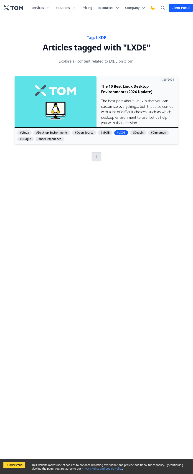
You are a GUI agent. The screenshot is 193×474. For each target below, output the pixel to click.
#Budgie (25, 139)
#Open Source (84, 132)
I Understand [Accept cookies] (14, 465)
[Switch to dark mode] (153, 8)
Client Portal (180, 7)
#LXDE (121, 132)
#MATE (105, 132)
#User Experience (49, 139)
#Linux (24, 132)
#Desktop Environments (52, 132)
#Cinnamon (158, 132)
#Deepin (138, 132)
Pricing (87, 7)
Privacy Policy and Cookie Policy (102, 469)
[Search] (163, 8)
